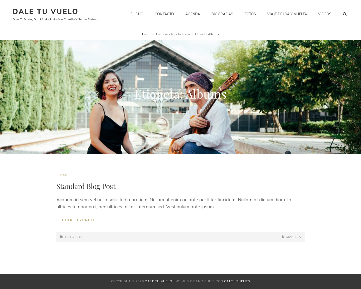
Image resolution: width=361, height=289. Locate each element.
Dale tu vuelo (45, 11)
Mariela (293, 237)
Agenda (192, 14)
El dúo (136, 14)
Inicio (145, 34)
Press (61, 175)
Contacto (164, 14)
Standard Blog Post (86, 186)
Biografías (222, 14)
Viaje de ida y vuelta (287, 14)
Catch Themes (237, 281)
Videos (324, 14)
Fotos (250, 14)
